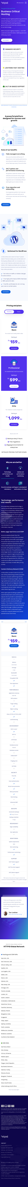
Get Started (6, 40)
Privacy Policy (11, 1178)
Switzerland (20, 2)
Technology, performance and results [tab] (7, 471)
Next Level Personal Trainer (15, 914)
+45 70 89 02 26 (9, 1150)
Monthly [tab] (9, 311)
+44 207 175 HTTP (8, 1145)
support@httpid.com (5, 1157)
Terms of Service (4, 1178)
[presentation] (2, 622)
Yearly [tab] (18, 311)
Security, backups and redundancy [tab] (7, 486)
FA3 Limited (15, 1162)
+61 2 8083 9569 (9, 1147)
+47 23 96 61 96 (8, 1152)
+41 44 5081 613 (10, 1154)
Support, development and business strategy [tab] (20, 486)
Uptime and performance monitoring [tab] (20, 471)
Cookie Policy (17, 1178)
